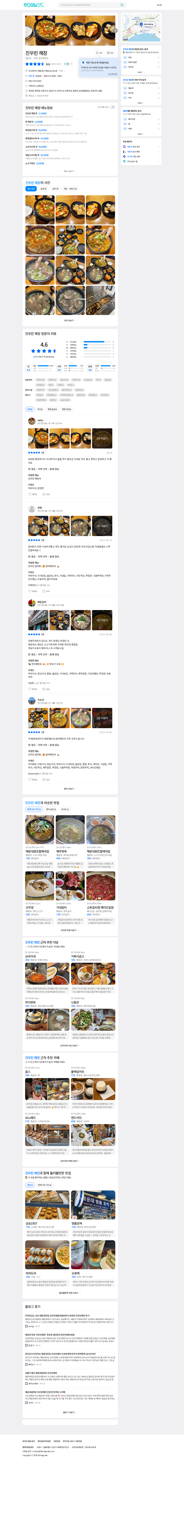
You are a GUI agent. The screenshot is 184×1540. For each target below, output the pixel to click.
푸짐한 (31, 90)
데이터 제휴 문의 (28, 1519)
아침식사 (44, 90)
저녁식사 (60, 90)
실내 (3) (43, 188)
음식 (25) (31, 188)
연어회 (128, 67)
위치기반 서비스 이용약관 (72, 1519)
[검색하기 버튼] (122, 5)
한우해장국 (43, 58)
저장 (99, 52)
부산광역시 (33, 70)
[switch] (112, 107)
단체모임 (40, 85)
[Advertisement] (47, 520)
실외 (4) (55, 188)
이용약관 (56, 1519)
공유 (110, 52)
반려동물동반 (84, 90)
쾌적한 (37, 90)
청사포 (128, 92)
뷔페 (127, 128)
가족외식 (32, 85)
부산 (127, 97)
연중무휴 (68, 90)
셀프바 (75, 90)
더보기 (140, 72)
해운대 (28, 58)
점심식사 (52, 90)
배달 (100, 90)
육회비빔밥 (130, 62)
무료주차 (94, 90)
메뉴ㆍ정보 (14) (70, 188)
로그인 (159, 5)
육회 (36, 58)
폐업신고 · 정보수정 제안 (38, 95)
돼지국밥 (129, 119)
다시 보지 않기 (112, 74)
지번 (62, 70)
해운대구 (41, 70)
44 (53, 70)
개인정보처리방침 (44, 1519)
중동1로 (48, 70)
